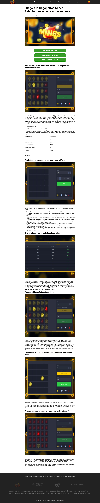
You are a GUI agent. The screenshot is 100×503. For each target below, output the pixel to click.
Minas (26, 15)
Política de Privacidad (48, 476)
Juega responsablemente (35, 476)
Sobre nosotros (58, 476)
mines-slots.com (61, 500)
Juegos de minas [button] (42, 2)
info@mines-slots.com (50, 500)
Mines (35, 2)
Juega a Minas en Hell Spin (50, 60)
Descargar (65, 2)
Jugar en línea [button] (79, 2)
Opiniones (71, 2)
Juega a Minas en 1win (50, 50)
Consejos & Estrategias (55, 2)
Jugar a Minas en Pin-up (50, 55)
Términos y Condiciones (69, 476)
